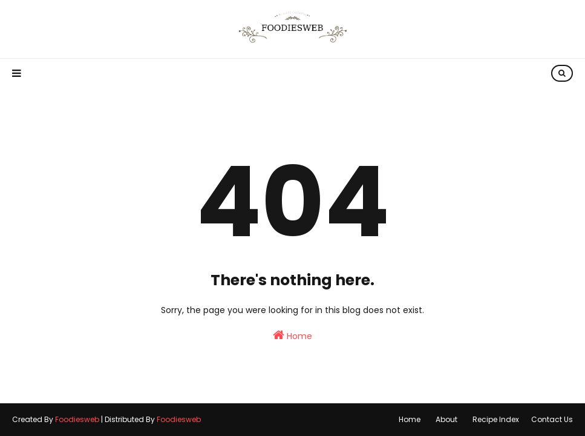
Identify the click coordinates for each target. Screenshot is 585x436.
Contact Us (552, 419)
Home (292, 335)
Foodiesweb (77, 419)
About (446, 419)
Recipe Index (495, 419)
